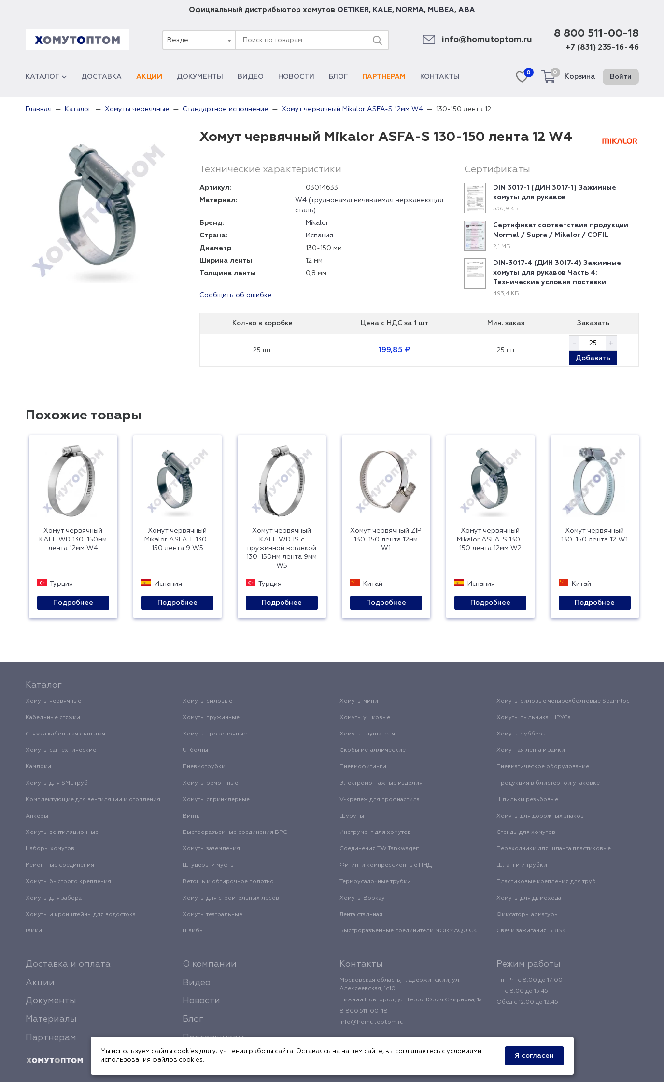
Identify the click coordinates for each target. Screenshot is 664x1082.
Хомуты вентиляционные (62, 832)
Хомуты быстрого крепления (68, 882)
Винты (192, 816)
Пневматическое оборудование (542, 767)
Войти (621, 76)
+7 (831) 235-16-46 (602, 48)
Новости (296, 76)
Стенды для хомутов (525, 832)
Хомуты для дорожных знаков (540, 816)
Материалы (51, 1019)
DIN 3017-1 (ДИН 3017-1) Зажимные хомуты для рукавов (554, 192)
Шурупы (351, 816)
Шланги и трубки (521, 865)
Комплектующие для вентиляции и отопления (93, 800)
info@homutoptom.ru (487, 40)
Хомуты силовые (207, 701)
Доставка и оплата (68, 964)
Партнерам (384, 76)
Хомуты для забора (54, 898)
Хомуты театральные (212, 914)
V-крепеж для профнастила (379, 800)
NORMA (410, 10)
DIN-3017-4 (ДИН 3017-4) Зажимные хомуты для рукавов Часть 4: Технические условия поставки (557, 273)
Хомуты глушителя (367, 734)
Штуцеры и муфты (209, 865)
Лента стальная (360, 914)
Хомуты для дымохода (528, 898)
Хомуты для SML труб (57, 783)
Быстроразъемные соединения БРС (235, 832)
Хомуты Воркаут (363, 898)
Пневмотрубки (204, 767)
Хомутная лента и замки (530, 750)
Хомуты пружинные (211, 718)
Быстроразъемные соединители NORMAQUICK (408, 931)
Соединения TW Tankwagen (379, 849)
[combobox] (198, 40)
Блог (338, 76)
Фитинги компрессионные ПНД (385, 865)
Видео (251, 76)
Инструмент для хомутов (375, 832)
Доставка (101, 76)
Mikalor (317, 223)
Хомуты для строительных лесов (231, 898)
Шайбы (193, 931)
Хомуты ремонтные (210, 783)
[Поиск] (377, 40)
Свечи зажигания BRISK (531, 931)
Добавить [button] (593, 358)
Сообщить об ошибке (235, 295)
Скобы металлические (372, 750)
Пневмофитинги (362, 767)
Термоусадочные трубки (375, 882)
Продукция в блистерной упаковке (548, 783)
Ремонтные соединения (60, 865)
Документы (200, 76)
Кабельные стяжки (53, 718)
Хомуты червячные (53, 701)
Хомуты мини (358, 701)
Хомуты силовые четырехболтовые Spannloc (563, 701)
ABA (466, 10)
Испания (319, 235)
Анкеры (37, 816)
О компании (210, 964)
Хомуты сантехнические (61, 750)
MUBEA (441, 10)
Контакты (440, 76)
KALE (382, 10)
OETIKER (353, 10)
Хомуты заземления (211, 849)
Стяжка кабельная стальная (65, 734)
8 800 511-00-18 (596, 33)
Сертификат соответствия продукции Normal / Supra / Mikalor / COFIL (560, 230)
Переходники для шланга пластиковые (553, 849)
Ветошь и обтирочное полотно (228, 882)
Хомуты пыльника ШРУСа (533, 718)
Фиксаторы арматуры (527, 914)
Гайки (34, 931)
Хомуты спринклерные (216, 800)
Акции (149, 76)
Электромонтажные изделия (381, 783)
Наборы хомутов (50, 849)
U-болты (195, 750)
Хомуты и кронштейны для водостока (81, 914)
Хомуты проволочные (215, 734)
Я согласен (534, 1056)
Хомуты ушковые (364, 718)
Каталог (46, 76)
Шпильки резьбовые (527, 800)
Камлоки (38, 767)
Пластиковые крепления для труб (546, 882)
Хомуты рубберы (521, 734)
